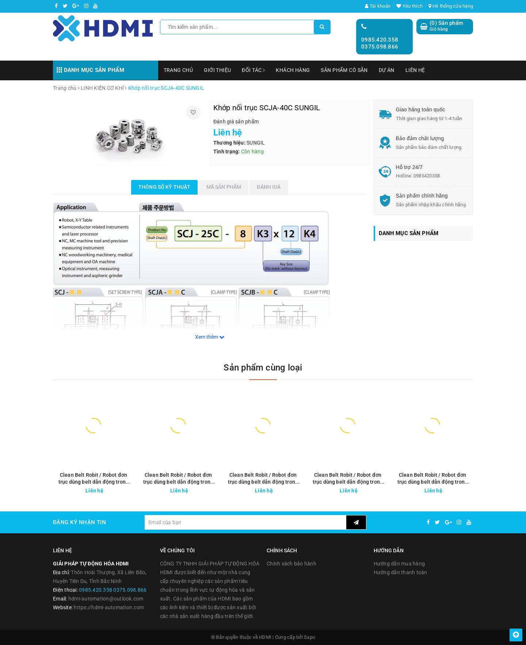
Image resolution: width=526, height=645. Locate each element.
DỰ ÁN (386, 70)
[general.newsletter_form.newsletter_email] (245, 522)
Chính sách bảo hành (291, 564)
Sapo (309, 637)
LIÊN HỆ (415, 70)
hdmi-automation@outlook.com (106, 599)
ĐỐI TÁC (253, 70)
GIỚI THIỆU (217, 70)
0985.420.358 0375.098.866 (379, 43)
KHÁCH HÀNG (293, 70)
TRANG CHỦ (178, 70)
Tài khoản (377, 6)
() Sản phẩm (446, 26)
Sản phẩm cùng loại (263, 367)
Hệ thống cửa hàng (450, 6)
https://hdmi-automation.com (109, 607)
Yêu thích (409, 6)
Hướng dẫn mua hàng (399, 564)
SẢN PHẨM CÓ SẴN (344, 70)
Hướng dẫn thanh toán (400, 572)
